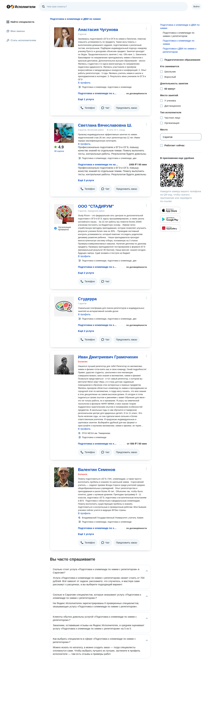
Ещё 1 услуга (86, 99)
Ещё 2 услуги (86, 272)
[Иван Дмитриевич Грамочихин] (64, 364)
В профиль (84, 82)
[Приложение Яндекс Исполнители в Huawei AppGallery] (170, 228)
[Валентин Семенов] (64, 477)
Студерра (87, 299)
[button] (87, 107)
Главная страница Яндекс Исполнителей (21, 6)
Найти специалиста (20, 21)
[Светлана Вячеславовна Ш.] (64, 133)
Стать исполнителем (21, 40)
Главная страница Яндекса (8, 6)
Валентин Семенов (96, 469)
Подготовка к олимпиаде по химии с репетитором (97, 93)
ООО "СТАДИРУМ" (96, 206)
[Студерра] (64, 306)
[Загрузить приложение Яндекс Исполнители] (180, 175)
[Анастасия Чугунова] (64, 37)
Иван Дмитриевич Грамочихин (108, 357)
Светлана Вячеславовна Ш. (105, 125)
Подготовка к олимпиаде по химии (178, 42)
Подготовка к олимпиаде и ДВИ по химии (180, 26)
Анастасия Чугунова (98, 29)
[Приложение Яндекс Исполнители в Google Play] (170, 219)
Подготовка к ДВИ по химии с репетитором (179, 50)
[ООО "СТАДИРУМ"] (64, 214)
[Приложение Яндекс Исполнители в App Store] (170, 210)
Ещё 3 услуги (86, 180)
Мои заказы (16, 31)
